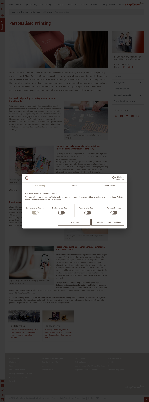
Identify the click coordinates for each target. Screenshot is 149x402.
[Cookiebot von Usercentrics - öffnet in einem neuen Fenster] (114, 178)
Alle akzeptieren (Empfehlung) (108, 222)
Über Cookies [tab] (109, 186)
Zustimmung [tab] (39, 186)
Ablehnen (75, 222)
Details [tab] (74, 186)
